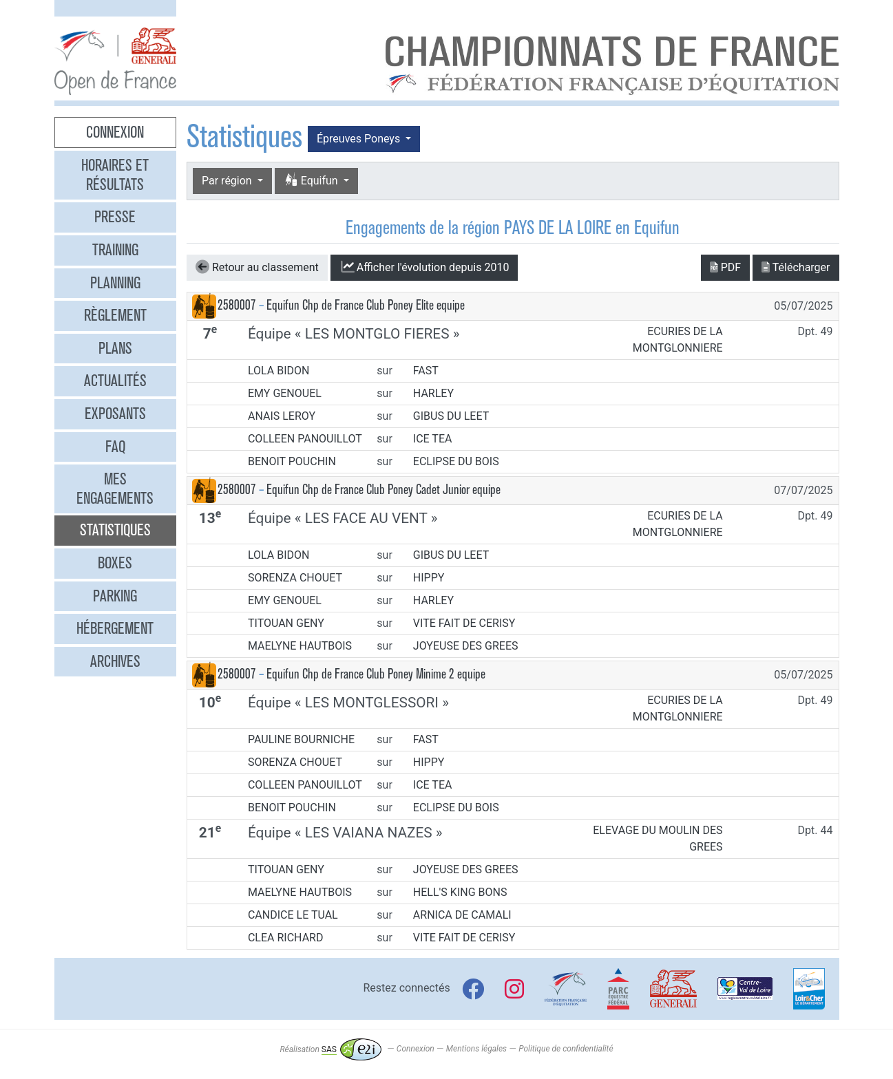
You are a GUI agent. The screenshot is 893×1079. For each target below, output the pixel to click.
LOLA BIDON (279, 370)
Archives (115, 661)
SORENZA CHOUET (295, 577)
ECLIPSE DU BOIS (456, 461)
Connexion (115, 132)
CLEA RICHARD (286, 937)
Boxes (115, 563)
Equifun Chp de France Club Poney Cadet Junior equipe (383, 490)
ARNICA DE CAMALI (462, 914)
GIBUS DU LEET (451, 416)
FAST (426, 370)
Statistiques (115, 530)
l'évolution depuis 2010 (424, 267)
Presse (115, 216)
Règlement (115, 315)
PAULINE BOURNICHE (301, 739)
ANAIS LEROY (281, 416)
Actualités (115, 380)
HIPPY (429, 577)
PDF (725, 267)
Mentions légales (476, 1049)
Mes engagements (115, 488)
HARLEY (433, 393)
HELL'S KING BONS (460, 892)
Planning (115, 282)
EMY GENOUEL (285, 393)
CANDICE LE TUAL (293, 914)
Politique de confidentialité (565, 1049)
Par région (228, 180)
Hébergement (115, 628)
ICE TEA (432, 438)
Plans (115, 348)
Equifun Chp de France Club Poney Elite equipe (365, 305)
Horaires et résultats (115, 175)
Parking (115, 596)
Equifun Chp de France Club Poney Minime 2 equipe (375, 674)
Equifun (312, 180)
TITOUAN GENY (286, 623)
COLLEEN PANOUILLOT (305, 438)
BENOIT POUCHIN (292, 461)
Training (115, 249)
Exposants (115, 413)
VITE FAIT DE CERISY (464, 623)
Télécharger (795, 267)
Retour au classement (257, 267)
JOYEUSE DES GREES (465, 645)
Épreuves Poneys (360, 138)
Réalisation (330, 1049)
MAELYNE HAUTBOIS (300, 645)
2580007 (237, 305)
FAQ (115, 446)
